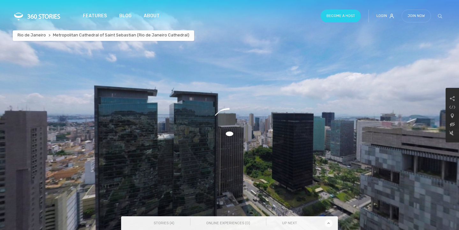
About (152, 16)
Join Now (416, 16)
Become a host (340, 16)
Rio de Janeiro (32, 35)
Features (95, 16)
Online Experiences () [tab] (228, 223)
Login (385, 16)
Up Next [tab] (289, 223)
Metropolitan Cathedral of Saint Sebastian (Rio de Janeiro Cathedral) (121, 35)
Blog (125, 16)
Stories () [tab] (164, 223)
